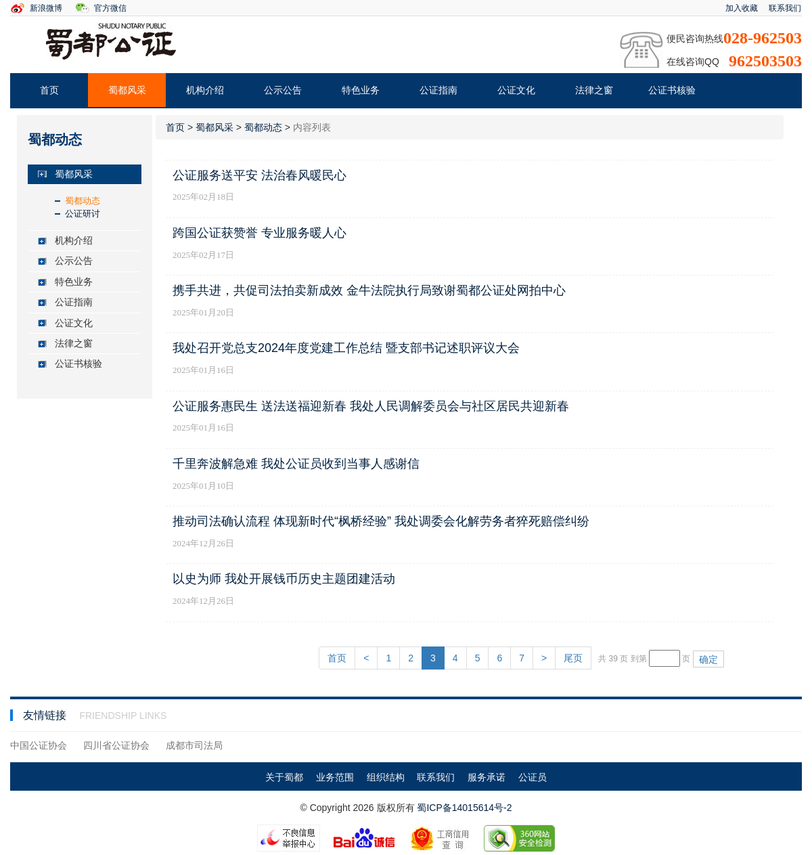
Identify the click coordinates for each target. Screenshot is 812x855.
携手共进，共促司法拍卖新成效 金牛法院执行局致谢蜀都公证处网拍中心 (369, 290)
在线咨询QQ (693, 61)
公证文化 (516, 90)
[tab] (84, 174)
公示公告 (283, 90)
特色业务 (361, 90)
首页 (49, 90)
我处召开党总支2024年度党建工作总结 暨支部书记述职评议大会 (346, 348)
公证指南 (438, 90)
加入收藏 (741, 8)
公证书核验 (672, 90)
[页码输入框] (664, 658)
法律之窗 (594, 90)
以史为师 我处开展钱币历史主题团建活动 (284, 579)
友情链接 (46, 715)
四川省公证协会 (116, 745)
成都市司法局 (194, 745)
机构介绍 (205, 90)
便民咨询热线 (695, 38)
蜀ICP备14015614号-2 (464, 807)
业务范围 (335, 777)
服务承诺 (486, 777)
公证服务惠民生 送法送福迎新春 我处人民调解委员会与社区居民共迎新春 (371, 406)
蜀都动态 (82, 201)
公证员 (532, 777)
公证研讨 (82, 214)
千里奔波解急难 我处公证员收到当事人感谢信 (296, 463)
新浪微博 (46, 8)
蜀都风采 (127, 90)
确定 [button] (708, 659)
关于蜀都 (284, 777)
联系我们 (785, 8)
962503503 (765, 61)
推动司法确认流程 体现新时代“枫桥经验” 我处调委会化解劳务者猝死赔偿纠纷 (381, 521)
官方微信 (110, 8)
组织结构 (386, 777)
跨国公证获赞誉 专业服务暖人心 (259, 233)
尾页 (573, 658)
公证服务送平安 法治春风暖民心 (259, 175)
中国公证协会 (38, 745)
